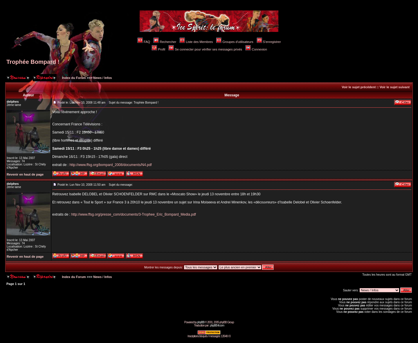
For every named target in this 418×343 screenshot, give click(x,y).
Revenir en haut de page (25, 174)
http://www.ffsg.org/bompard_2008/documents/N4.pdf (110, 165)
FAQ (144, 42)
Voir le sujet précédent (359, 87)
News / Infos (102, 78)
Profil (158, 49)
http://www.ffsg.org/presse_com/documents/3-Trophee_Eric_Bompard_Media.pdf (133, 214)
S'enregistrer (269, 42)
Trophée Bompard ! (33, 62)
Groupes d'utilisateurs (234, 42)
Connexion (256, 49)
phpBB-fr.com (217, 325)
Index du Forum (73, 78)
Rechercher (165, 42)
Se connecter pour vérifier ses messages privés (205, 49)
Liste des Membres (196, 42)
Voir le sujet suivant (395, 87)
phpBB (200, 322)
